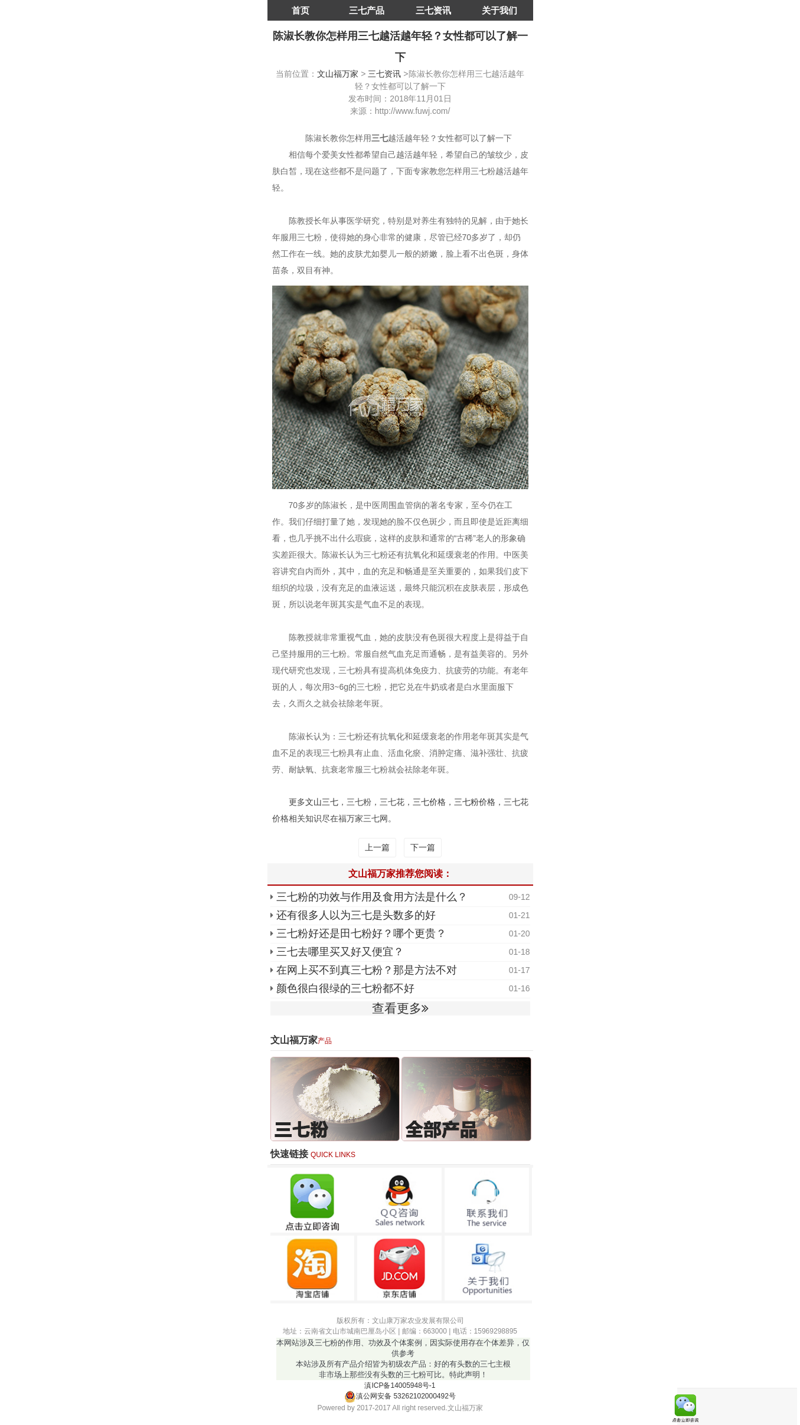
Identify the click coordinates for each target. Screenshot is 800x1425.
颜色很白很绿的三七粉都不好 (345, 988)
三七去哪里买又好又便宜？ (340, 952)
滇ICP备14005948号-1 (399, 1385)
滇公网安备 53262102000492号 (400, 1396)
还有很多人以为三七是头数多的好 (356, 915)
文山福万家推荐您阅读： (400, 874)
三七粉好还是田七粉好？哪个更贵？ (361, 933)
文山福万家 (337, 73)
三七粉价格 (474, 802)
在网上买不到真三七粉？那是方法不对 (366, 970)
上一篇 (377, 847)
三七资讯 (433, 10)
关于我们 (499, 10)
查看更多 (400, 1008)
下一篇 (422, 847)
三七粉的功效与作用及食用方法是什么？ (372, 897)
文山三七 (321, 802)
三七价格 (429, 802)
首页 (300, 10)
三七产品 (366, 10)
